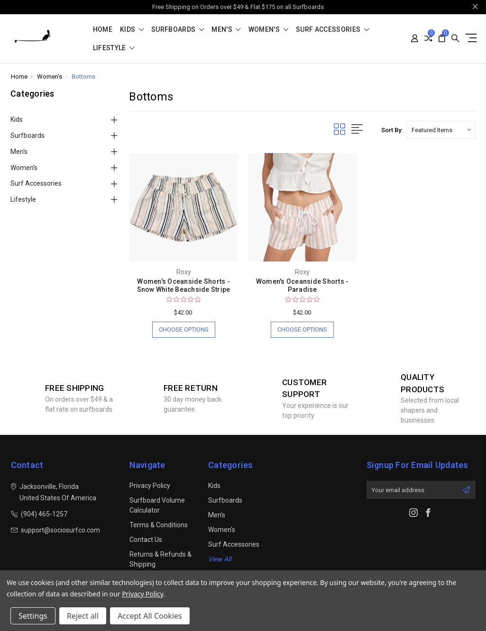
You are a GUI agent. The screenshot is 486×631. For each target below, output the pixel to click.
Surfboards (177, 29)
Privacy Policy (149, 485)
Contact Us (145, 539)
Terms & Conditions (158, 525)
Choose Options (184, 329)
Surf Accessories (332, 29)
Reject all (83, 616)
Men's (225, 29)
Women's (268, 29)
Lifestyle (114, 48)
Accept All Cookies (150, 616)
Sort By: (392, 130)
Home (102, 29)
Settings (32, 616)
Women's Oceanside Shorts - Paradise (302, 285)
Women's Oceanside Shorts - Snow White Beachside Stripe (183, 285)
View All (219, 559)
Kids (132, 29)
